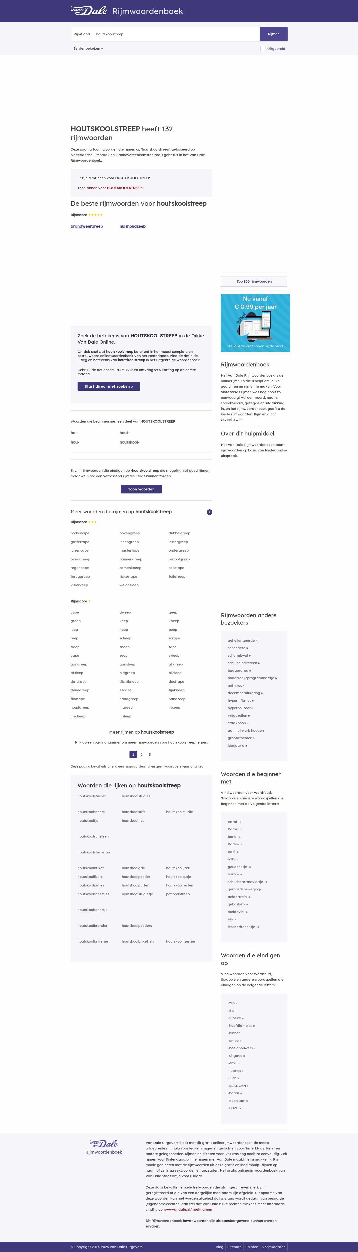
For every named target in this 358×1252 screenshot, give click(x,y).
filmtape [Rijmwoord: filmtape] (78, 699)
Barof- (233, 822)
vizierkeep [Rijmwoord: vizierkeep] (79, 585)
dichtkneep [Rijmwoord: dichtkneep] (129, 681)
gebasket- (236, 904)
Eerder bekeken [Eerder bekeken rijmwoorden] (86, 48)
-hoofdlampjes (240, 1025)
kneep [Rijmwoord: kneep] (174, 621)
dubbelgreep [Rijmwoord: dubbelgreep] (179, 533)
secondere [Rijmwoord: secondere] (236, 648)
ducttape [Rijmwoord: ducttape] (176, 681)
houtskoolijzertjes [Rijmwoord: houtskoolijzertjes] (181, 941)
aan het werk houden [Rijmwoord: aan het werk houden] (246, 730)
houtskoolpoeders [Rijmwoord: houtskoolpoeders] (137, 925)
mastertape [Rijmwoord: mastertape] (129, 550)
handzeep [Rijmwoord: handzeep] (177, 699)
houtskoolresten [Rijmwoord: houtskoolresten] (179, 885)
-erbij (232, 1063)
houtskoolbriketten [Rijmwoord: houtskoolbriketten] (138, 941)
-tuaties (234, 1070)
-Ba (231, 1010)
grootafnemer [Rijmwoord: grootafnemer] (240, 738)
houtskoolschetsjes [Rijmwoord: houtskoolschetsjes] (93, 894)
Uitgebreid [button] (276, 48)
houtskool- (129, 442)
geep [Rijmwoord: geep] (173, 612)
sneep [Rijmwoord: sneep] (124, 647)
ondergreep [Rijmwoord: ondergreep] (179, 550)
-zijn (231, 1003)
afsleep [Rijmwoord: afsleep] (77, 673)
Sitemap (234, 1247)
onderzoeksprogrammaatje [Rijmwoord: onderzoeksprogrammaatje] (251, 678)
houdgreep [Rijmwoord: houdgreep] (80, 707)
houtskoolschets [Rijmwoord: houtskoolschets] (91, 812)
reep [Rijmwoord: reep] (74, 638)
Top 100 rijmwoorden (254, 281)
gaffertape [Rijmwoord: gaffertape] (80, 542)
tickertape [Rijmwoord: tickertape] (128, 576)
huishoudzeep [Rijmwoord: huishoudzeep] (133, 226)
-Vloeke (234, 1018)
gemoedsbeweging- (245, 889)
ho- (74, 432)
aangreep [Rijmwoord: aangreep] (79, 664)
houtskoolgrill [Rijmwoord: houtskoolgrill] (133, 868)
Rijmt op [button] (80, 34)
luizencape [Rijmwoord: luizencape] (80, 550)
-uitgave (235, 1055)
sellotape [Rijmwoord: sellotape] (176, 568)
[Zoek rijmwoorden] (118, 34)
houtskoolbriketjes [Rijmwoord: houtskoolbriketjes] (93, 941)
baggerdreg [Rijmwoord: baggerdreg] (238, 670)
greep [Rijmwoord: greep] (76, 621)
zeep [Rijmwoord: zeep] (123, 655)
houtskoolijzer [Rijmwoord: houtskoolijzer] (178, 868)
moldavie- (236, 912)
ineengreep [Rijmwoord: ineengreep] (129, 542)
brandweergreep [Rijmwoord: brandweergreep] (87, 226)
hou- (75, 442)
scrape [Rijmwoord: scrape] (174, 638)
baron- (233, 874)
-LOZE (233, 1108)
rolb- (232, 859)
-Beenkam (236, 1100)
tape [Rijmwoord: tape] (173, 647)
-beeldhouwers (240, 1048)
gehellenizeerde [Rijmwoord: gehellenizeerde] (241, 640)
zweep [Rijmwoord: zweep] (174, 655)
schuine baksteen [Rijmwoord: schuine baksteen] (242, 663)
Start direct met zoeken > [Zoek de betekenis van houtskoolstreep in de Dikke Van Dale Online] (109, 386)
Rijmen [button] (274, 34)
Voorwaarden (274, 1247)
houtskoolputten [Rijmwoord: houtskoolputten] (135, 885)
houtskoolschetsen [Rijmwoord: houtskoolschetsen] (93, 836)
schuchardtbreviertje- (246, 882)
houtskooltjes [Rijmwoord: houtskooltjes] (133, 820)
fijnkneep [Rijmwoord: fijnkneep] (176, 690)
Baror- (233, 829)
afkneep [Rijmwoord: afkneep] (176, 664)
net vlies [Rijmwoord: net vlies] (235, 685)
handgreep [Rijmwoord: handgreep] (129, 699)
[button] (209, 512)
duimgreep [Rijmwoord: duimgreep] (80, 690)
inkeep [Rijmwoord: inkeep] (174, 707)
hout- (125, 432)
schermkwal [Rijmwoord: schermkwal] (238, 655)
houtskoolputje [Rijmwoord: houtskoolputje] (178, 876)
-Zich (232, 1078)
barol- (233, 837)
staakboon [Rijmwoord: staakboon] (237, 723)
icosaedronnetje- (242, 927)
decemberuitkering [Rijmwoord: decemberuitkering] (244, 693)
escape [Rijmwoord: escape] (126, 690)
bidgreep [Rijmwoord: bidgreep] (127, 673)
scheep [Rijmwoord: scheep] (125, 638)
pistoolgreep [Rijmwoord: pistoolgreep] (179, 559)
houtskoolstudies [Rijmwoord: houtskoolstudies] (136, 796)
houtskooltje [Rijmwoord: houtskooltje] (88, 820)
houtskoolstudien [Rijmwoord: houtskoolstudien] (92, 796)
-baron (233, 1093)
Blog (219, 1247)
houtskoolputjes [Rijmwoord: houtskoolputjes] (91, 885)
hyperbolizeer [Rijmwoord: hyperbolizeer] (239, 708)
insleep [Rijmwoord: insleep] (125, 716)
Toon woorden (141, 489)
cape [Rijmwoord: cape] (75, 612)
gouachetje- (238, 867)
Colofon (251, 1247)
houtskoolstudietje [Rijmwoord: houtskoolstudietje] (137, 894)
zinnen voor (114, 188)
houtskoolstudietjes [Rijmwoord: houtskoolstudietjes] (94, 852)
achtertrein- (238, 897)
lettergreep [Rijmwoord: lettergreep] (178, 542)
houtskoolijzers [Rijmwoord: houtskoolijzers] (90, 876)
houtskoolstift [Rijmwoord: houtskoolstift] (133, 812)
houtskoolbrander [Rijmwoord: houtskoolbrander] (93, 925)
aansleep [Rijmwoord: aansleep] (127, 664)
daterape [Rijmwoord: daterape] (79, 681)
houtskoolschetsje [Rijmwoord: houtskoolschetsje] (93, 909)
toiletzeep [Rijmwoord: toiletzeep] (177, 576)
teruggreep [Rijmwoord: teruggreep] (80, 576)
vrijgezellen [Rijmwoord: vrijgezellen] (237, 715)
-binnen (234, 1033)
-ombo (233, 1040)
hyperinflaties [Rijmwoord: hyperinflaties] (239, 700)
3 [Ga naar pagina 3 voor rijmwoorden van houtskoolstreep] (150, 754)
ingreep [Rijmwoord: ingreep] (126, 707)
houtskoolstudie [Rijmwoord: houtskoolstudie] (179, 812)
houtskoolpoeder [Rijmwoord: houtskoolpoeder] (136, 876)
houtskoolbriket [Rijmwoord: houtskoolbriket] (91, 868)
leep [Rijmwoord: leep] (74, 629)
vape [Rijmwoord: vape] (75, 655)
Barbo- (233, 844)
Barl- (232, 852)
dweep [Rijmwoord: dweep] (125, 612)
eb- (230, 919)
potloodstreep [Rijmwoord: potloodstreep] (178, 894)
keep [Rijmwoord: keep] (124, 621)
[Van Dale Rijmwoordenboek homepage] (91, 11)
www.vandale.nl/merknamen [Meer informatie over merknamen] (187, 1209)
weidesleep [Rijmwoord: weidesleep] (129, 585)
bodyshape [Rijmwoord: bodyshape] (80, 533)
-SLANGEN (237, 1085)
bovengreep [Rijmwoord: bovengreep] (130, 533)
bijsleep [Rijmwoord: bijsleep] (175, 673)
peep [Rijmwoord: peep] (173, 629)
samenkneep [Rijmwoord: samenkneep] (130, 568)
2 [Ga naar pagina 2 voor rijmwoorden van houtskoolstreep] (141, 754)
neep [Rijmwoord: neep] (124, 629)
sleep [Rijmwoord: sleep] (75, 647)
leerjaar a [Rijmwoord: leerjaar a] (236, 745)
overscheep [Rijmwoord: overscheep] (80, 559)
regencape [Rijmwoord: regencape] (80, 568)
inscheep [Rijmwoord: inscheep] (78, 716)
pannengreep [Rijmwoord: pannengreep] (131, 559)
